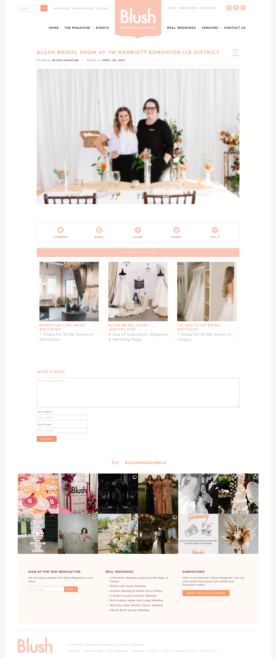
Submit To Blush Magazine (206, 593)
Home (54, 27)
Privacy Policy (186, 651)
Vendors (210, 27)
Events (102, 27)
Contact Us (235, 27)
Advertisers (207, 8)
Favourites (61, 8)
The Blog (73, 651)
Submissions (187, 8)
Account (102, 8)
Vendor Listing (83, 8)
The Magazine (77, 27)
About (171, 8)
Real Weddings (181, 27)
